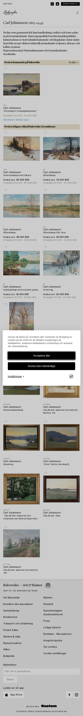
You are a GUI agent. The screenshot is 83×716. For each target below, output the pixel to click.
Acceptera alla (41, 355)
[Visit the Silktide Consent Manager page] (71, 377)
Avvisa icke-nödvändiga (41, 366)
